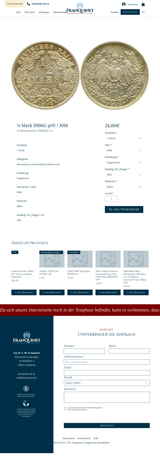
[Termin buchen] (15, 3)
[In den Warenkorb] (24, 292)
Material (111, 181)
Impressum (68, 438)
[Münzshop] (130, 12)
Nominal (111, 132)
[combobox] (124, 138)
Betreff (68, 377)
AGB (95, 438)
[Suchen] (143, 12)
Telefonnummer (73, 357)
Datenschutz (84, 438)
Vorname (69, 346)
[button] (143, 4)
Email (67, 367)
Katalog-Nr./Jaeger (117, 169)
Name (112, 346)
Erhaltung (111, 157)
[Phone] (28, 4)
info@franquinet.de (27, 377)
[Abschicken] (107, 425)
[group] (80, 273)
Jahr (108, 144)
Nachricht (70, 389)
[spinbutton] (111, 198)
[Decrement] (107, 198)
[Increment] (115, 198)
